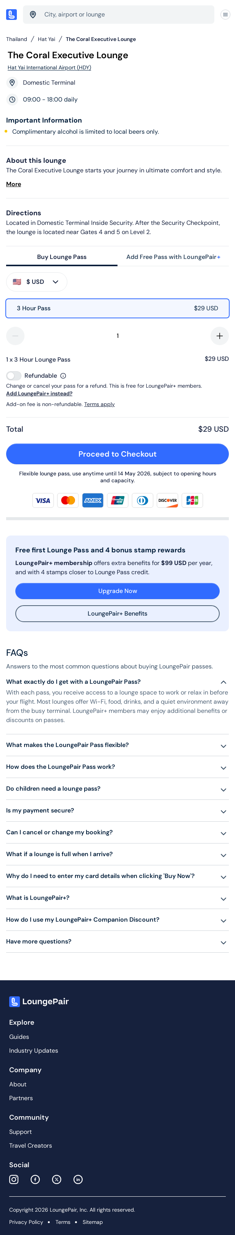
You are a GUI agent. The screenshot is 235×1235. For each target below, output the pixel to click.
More (13, 184)
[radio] (117, 308)
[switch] (13, 375)
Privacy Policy (26, 1222)
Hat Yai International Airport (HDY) (49, 67)
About (17, 1084)
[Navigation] (225, 15)
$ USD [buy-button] (36, 282)
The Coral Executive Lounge (101, 39)
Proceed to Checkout (149, 454)
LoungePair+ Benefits (117, 613)
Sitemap (93, 1222)
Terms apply (99, 404)
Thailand (16, 39)
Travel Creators (30, 1146)
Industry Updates (33, 1051)
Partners (21, 1098)
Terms (62, 1222)
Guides (19, 1037)
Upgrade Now (117, 591)
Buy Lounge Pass (61, 257)
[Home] (11, 14)
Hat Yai (46, 39)
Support (20, 1132)
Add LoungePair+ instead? (39, 393)
